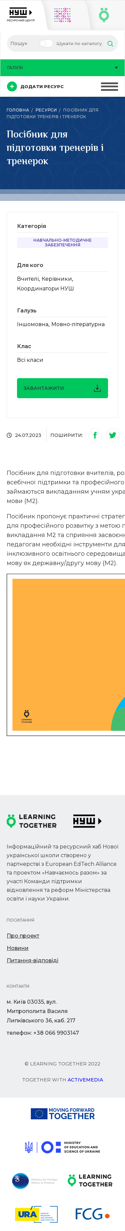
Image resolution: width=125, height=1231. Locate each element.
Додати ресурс (35, 86)
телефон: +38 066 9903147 (43, 1033)
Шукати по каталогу (79, 43)
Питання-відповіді (32, 960)
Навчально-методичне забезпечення (62, 242)
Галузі (62, 67)
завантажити (62, 388)
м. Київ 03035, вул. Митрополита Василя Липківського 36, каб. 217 (41, 1011)
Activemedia (85, 1080)
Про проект (23, 936)
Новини (18, 948)
